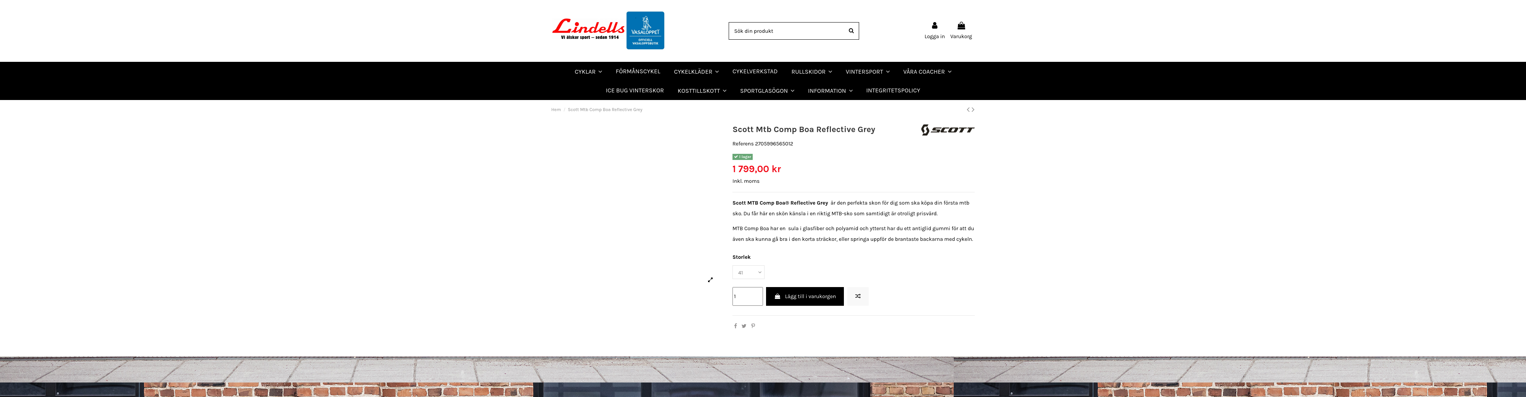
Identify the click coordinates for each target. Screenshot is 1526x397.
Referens (743, 143)
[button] (927, 71)
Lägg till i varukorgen (805, 296)
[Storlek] (748, 272)
